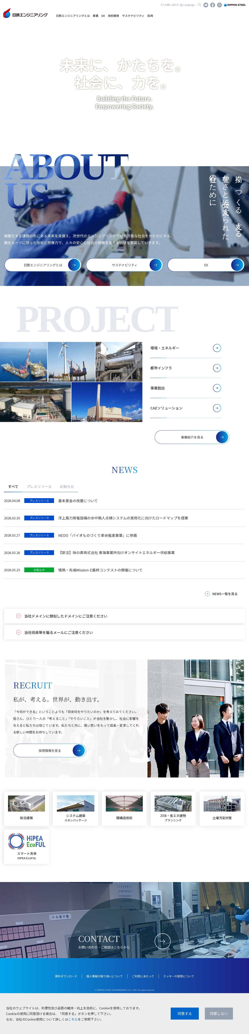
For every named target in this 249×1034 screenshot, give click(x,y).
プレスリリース (39, 486)
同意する (185, 1013)
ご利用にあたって (143, 976)
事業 (95, 16)
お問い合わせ (171, 4)
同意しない (219, 1013)
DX (103, 16)
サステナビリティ (133, 16)
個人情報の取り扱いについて (104, 976)
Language (189, 4)
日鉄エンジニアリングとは (73, 16)
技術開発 (113, 16)
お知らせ (67, 486)
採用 (150, 16)
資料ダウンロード (66, 976)
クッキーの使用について (178, 976)
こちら (73, 1019)
